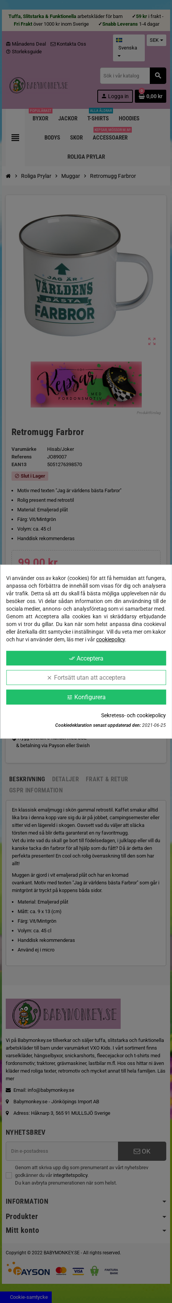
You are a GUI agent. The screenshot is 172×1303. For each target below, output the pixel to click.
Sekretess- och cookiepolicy (133, 715)
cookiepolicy (110, 639)
